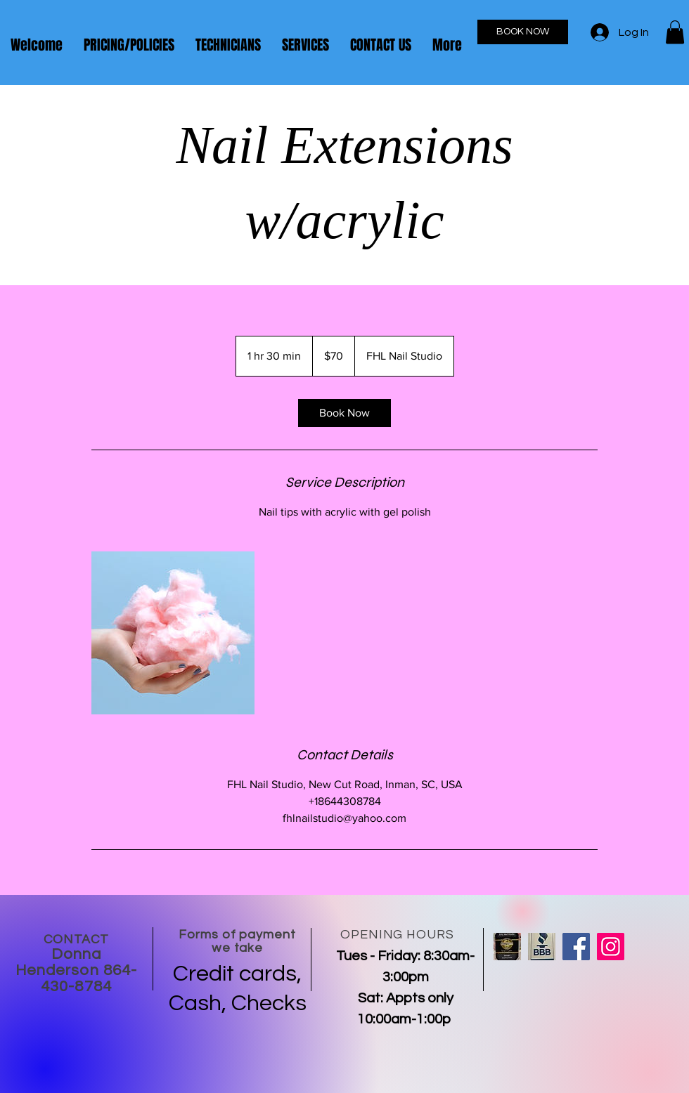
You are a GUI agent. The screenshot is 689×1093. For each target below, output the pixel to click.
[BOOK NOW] (522, 32)
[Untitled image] (173, 632)
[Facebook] (576, 946)
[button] (675, 32)
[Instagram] (610, 946)
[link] (344, 413)
